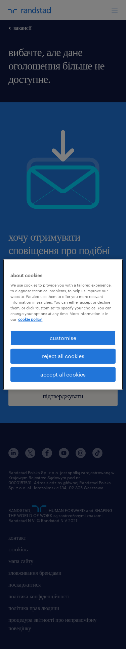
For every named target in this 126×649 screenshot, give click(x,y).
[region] (63, 324)
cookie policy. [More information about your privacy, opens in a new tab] (30, 319)
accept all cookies (63, 374)
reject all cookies (63, 356)
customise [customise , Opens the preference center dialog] (63, 338)
